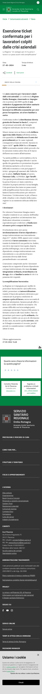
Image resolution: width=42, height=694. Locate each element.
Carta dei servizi (8, 516)
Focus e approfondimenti (13, 475)
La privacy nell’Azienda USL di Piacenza (16, 592)
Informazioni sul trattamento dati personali (18, 595)
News (33, 19)
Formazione (6, 514)
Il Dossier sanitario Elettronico (13, 597)
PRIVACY (5, 587)
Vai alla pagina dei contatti (12, 550)
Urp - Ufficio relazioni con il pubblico (31, 391)
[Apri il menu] (3, 9)
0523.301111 (10, 391)
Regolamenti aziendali (10, 506)
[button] (38, 9)
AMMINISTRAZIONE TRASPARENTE (15, 560)
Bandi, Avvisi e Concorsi (11, 498)
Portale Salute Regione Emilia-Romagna (14, 3)
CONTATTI (6, 526)
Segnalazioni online (9, 553)
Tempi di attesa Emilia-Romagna (14, 641)
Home (5, 19)
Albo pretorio (7, 492)
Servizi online (7, 629)
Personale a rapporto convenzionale (15, 500)
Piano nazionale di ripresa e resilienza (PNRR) (18, 575)
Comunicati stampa (9, 508)
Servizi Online (8, 623)
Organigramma (7, 495)
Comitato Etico (7, 511)
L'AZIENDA (6, 487)
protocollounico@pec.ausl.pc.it (19, 542)
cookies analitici (11, 667)
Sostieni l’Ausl (7, 503)
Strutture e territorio (12, 462)
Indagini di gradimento (10, 519)
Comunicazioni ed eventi (19, 19)
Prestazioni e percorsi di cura (15, 437)
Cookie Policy (11, 671)
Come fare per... (9, 450)
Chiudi (21, 682)
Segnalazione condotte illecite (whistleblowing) (19, 580)
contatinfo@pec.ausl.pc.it (21, 540)
